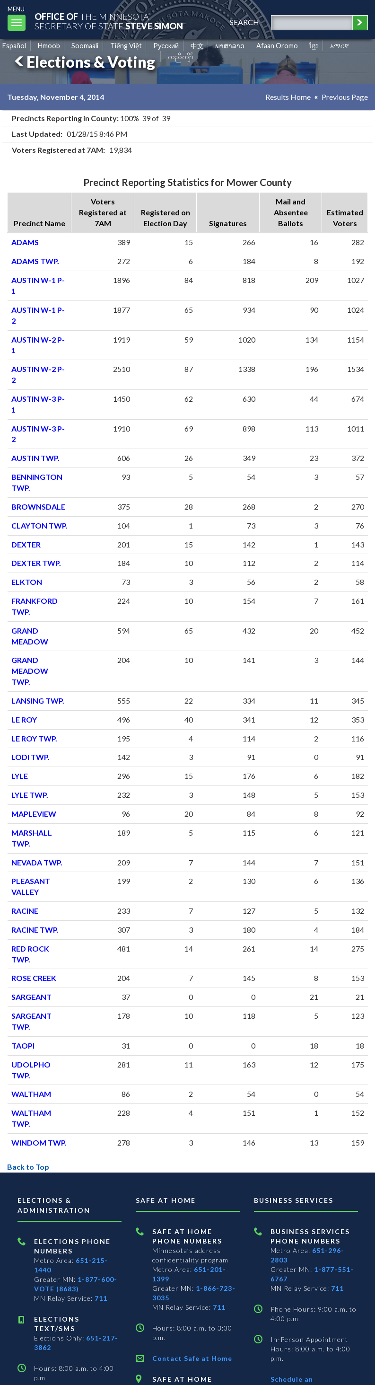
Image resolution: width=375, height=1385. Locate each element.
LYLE (19, 775)
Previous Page (345, 96)
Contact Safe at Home (192, 1358)
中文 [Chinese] (197, 46)
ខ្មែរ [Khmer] (313, 46)
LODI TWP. (30, 756)
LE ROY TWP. (34, 738)
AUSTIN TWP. (35, 457)
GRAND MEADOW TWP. (29, 670)
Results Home (288, 96)
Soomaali (84, 46)
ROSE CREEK (33, 977)
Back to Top (28, 1166)
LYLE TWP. (29, 794)
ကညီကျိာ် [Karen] (180, 57)
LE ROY (24, 719)
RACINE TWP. (35, 929)
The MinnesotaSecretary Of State (109, 21)
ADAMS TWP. (35, 260)
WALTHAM (31, 1093)
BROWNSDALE (38, 506)
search (244, 22)
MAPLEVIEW (33, 813)
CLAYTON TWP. (39, 525)
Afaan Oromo (277, 46)
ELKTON (26, 581)
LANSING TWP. (37, 700)
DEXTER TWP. (36, 562)
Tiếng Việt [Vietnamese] (126, 46)
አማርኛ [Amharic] (339, 46)
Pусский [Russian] (166, 46)
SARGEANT (31, 996)
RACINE (24, 910)
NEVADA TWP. (36, 862)
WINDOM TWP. (39, 1142)
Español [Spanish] (14, 46)
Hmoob (49, 46)
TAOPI (23, 1045)
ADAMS (25, 242)
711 (101, 1298)
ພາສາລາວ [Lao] (229, 46)
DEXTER (26, 544)
